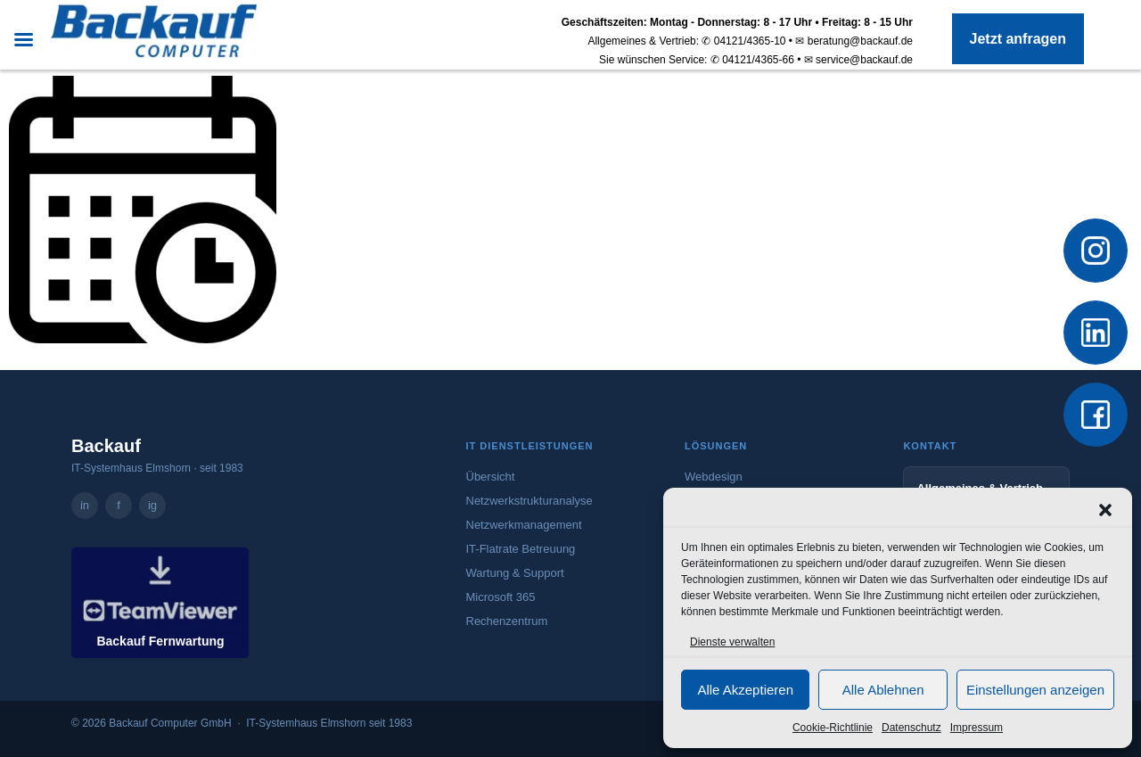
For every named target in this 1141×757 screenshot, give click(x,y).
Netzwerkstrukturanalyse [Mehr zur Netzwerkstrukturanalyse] (529, 500)
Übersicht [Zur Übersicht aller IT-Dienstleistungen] (490, 476)
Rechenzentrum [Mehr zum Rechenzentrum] (507, 621)
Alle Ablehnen (883, 689)
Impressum (976, 727)
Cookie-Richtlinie (832, 727)
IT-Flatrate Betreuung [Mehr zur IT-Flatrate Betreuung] (521, 548)
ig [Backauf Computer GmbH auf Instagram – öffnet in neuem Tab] (152, 505)
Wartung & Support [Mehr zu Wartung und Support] (515, 573)
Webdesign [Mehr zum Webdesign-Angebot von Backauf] (714, 476)
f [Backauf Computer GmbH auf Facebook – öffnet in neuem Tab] (118, 505)
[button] (1105, 510)
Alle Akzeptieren (745, 689)
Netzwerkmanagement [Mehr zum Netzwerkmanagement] (524, 524)
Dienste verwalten (732, 642)
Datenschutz (911, 727)
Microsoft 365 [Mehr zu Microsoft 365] (501, 597)
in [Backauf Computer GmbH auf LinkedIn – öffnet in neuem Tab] (84, 505)
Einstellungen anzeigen (1035, 689)
